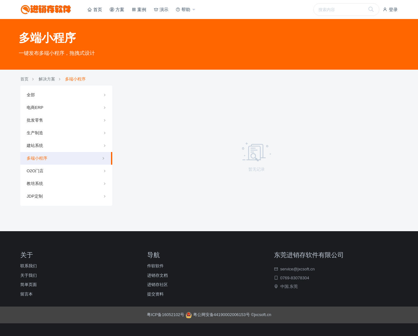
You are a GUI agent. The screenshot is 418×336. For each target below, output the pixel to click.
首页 (95, 9)
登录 (390, 9)
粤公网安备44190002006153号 (218, 314)
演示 (161, 9)
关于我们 (28, 275)
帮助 (184, 9)
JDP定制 (35, 196)
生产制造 (35, 132)
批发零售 (35, 120)
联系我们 (28, 265)
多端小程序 (75, 79)
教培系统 (35, 183)
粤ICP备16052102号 (166, 314)
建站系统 (35, 145)
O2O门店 (35, 170)
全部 (31, 94)
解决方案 (47, 79)
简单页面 (28, 284)
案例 (139, 9)
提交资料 (155, 294)
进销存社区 (157, 284)
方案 (117, 9)
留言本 (26, 294)
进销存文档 (157, 275)
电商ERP (35, 107)
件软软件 (155, 265)
